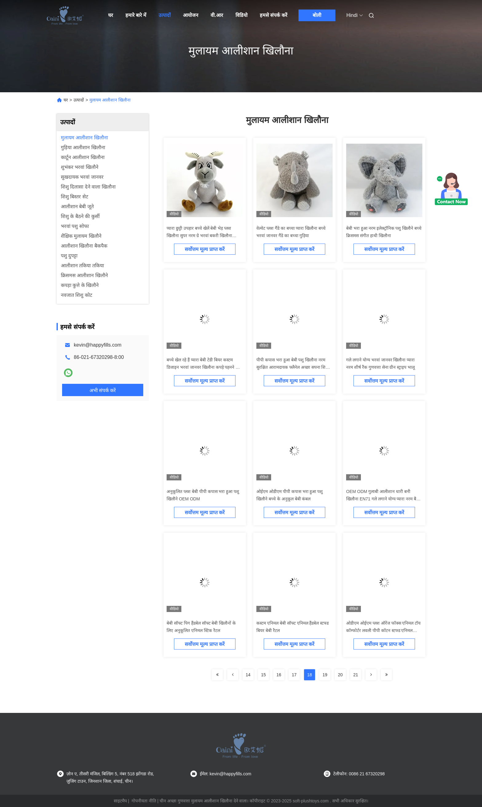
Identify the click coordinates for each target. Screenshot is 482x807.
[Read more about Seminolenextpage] (217, 674)
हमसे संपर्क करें (273, 15)
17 (294, 674)
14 (248, 674)
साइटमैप (120, 800)
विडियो (241, 15)
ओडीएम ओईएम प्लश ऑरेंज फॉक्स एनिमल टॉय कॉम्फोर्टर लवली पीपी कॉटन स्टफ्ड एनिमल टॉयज (383, 630)
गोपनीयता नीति (144, 800)
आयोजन (190, 15)
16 (278, 674)
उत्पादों (165, 15)
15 (263, 674)
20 (340, 674)
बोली (317, 15)
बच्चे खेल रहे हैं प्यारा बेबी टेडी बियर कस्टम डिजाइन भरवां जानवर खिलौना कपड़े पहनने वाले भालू (204, 367)
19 (324, 674)
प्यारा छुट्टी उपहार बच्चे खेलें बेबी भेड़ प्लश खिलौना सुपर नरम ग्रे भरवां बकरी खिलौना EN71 (199, 235)
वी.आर (217, 15)
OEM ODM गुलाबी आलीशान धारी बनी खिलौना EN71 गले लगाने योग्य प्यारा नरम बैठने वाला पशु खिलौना (383, 499)
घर (110, 15)
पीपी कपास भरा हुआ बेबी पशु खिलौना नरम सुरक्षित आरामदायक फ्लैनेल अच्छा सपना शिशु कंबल (292, 367)
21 (355, 674)
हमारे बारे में (136, 15)
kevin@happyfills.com (97, 345)
